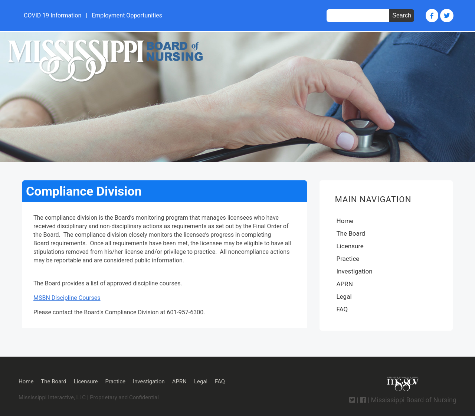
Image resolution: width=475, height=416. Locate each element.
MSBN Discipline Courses (67, 297)
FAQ (342, 309)
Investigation (354, 271)
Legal (343, 296)
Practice (347, 258)
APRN (344, 284)
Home (344, 221)
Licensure (349, 246)
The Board (350, 233)
